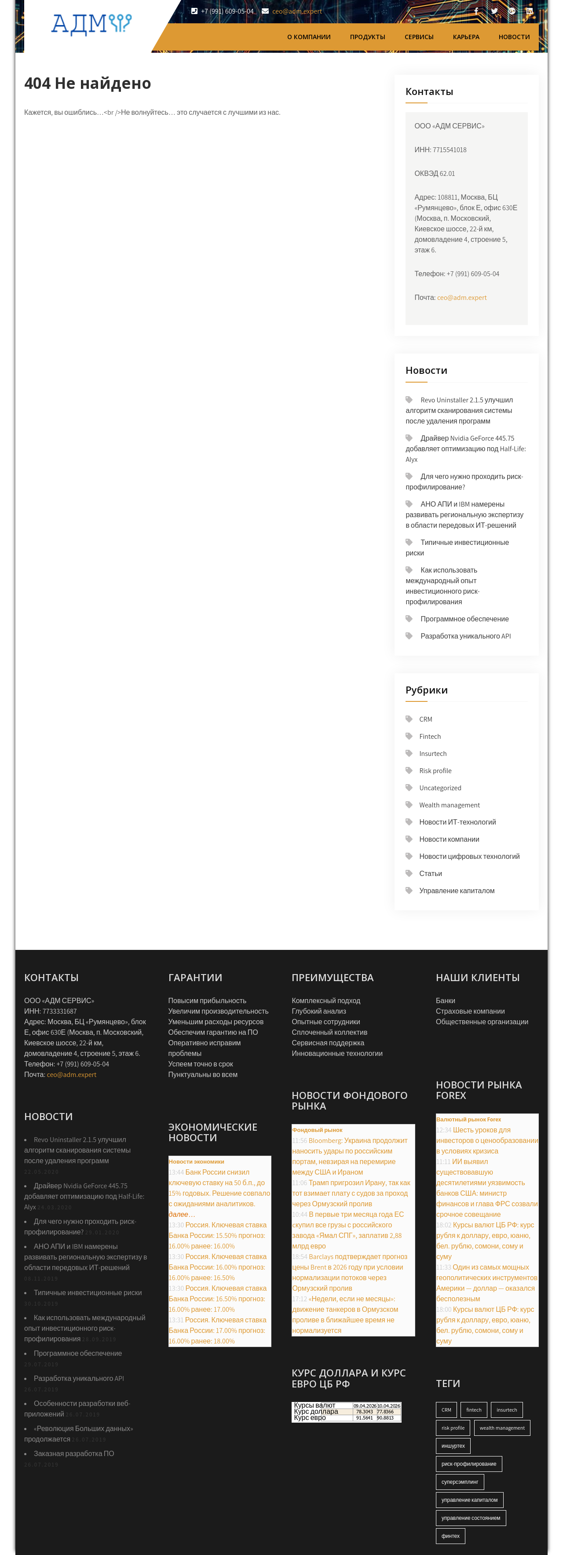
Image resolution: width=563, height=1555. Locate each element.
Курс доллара (316, 1412)
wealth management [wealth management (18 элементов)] (502, 1427)
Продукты (367, 37)
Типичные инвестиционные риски (88, 1292)
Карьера (466, 37)
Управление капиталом (456, 890)
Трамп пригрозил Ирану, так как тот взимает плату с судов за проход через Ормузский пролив (351, 1193)
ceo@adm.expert (297, 11)
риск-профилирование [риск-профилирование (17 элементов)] (469, 1463)
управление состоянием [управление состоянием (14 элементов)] (471, 1518)
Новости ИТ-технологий (457, 822)
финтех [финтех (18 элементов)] (451, 1536)
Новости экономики (196, 1161)
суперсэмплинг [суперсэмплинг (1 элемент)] (460, 1481)
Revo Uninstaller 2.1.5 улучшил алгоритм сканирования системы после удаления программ (459, 410)
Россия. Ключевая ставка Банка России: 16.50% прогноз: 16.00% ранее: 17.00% (218, 1299)
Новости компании (449, 839)
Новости (514, 37)
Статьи (430, 873)
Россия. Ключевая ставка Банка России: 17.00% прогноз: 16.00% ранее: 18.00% (218, 1330)
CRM (425, 719)
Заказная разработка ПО (74, 1453)
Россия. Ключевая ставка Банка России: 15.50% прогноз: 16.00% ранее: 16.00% (218, 1235)
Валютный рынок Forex (468, 1119)
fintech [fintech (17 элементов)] (473, 1409)
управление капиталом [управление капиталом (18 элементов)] (470, 1500)
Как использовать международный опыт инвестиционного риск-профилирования (85, 1328)
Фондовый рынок (317, 1130)
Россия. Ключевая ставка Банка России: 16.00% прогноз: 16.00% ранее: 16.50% (218, 1267)
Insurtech (432, 753)
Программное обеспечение (465, 619)
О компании (309, 37)
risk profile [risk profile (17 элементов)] (453, 1427)
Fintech (430, 736)
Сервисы (419, 37)
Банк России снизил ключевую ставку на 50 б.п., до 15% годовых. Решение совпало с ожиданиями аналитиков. (220, 1193)
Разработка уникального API (466, 636)
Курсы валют (314, 1405)
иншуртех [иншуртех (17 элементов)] (453, 1445)
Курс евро (309, 1418)
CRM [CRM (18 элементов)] (446, 1409)
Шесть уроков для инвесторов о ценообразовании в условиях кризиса (487, 1140)
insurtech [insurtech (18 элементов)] (507, 1409)
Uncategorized (440, 787)
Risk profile (435, 770)
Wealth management (449, 805)
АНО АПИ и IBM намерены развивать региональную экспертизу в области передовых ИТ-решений (464, 515)
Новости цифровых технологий (469, 856)
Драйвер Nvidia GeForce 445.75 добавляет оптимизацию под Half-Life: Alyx (466, 449)
